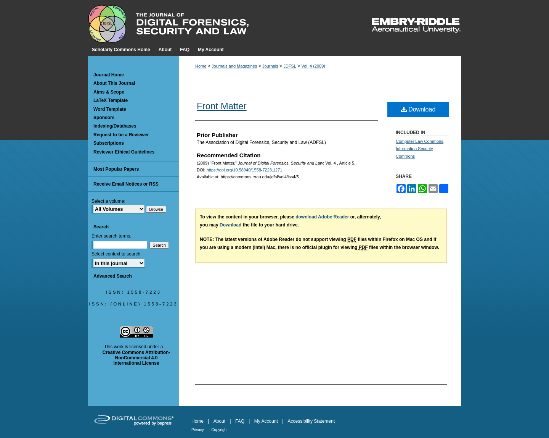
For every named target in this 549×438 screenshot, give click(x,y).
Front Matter (222, 106)
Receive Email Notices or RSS (126, 184)
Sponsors (103, 117)
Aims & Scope (108, 92)
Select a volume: (108, 201)
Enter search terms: (112, 236)
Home (200, 66)
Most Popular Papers (116, 169)
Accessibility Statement (311, 421)
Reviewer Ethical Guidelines (123, 152)
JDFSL (289, 66)
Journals (270, 66)
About (219, 421)
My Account (266, 421)
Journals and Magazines (234, 66)
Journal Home (108, 75)
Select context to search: (116, 254)
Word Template (109, 109)
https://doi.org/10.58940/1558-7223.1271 (245, 170)
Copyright (219, 430)
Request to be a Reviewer (121, 134)
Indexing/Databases (114, 126)
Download (418, 109)
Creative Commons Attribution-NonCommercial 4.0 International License (136, 358)
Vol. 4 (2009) (313, 66)
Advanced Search (112, 276)
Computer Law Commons (419, 141)
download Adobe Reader (322, 217)
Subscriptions (108, 143)
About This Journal (114, 83)
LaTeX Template (110, 100)
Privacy (197, 430)
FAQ (239, 421)
